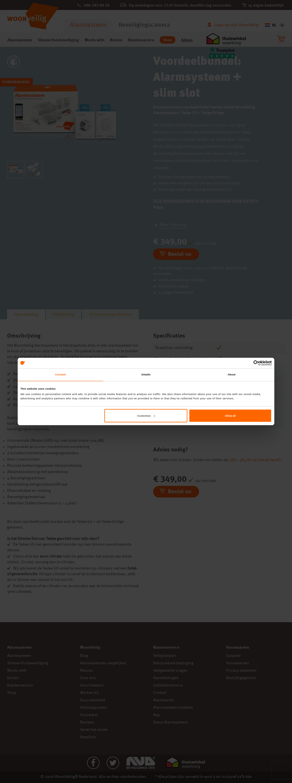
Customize (146, 415)
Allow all (230, 415)
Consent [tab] (60, 374)
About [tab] (232, 374)
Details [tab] (145, 374)
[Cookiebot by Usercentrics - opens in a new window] (247, 363)
